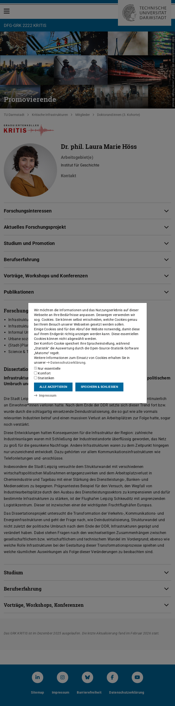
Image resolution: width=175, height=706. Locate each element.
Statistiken (44, 378)
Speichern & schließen (99, 387)
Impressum (45, 395)
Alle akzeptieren (53, 387)
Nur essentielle (47, 368)
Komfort (42, 373)
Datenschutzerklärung (65, 362)
